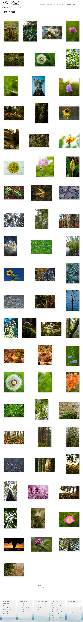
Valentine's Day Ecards (57, 618)
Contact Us (6, 611)
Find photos (50, 4)
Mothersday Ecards (57, 614)
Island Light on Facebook (74, 612)
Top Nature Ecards (56, 605)
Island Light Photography (8, 8)
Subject (17, 8)
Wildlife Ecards (55, 607)
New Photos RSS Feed (73, 610)
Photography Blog (7, 609)
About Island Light (7, 607)
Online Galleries (24, 611)
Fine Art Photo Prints (41, 607)
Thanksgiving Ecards (57, 611)
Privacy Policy (6, 614)
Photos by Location (24, 603)
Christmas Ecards (56, 609)
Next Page (41, 585)
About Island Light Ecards (58, 603)
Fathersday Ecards (56, 616)
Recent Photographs (25, 609)
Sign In (79, 2)
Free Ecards (59, 4)
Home (42, 4)
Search (21, 614)
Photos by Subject (24, 605)
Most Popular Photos (25, 607)
